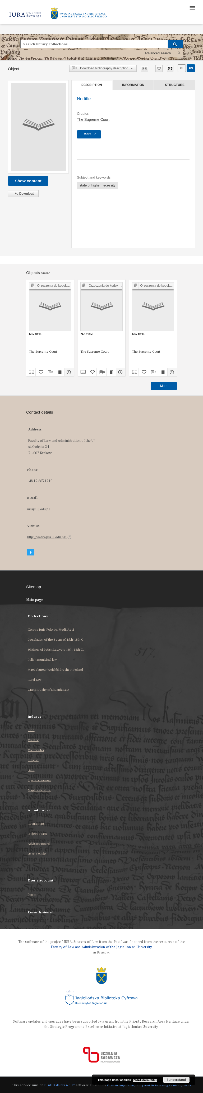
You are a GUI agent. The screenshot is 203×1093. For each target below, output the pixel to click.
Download (23, 193)
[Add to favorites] (159, 68)
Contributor (36, 750)
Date (31, 770)
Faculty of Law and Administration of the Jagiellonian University (101, 947)
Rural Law (34, 680)
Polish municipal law (42, 659)
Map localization (39, 790)
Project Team (37, 834)
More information (145, 1079)
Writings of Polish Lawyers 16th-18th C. (56, 649)
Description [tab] (91, 85)
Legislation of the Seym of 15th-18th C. (56, 639)
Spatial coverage (39, 780)
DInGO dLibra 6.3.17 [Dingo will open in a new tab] (59, 1085)
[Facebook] (30, 552)
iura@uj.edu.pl (38, 509)
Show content (28, 181)
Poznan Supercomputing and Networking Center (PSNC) (149, 1085)
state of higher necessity (98, 185)
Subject (33, 760)
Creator (33, 740)
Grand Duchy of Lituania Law (48, 690)
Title (31, 730)
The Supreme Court (93, 119)
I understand (176, 1080)
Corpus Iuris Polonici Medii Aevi (51, 629)
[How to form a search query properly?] (179, 53)
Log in (32, 894)
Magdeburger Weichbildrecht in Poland (55, 670)
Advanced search (158, 53)
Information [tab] (133, 85)
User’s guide (37, 854)
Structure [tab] (174, 85)
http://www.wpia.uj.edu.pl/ (49, 537)
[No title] (38, 127)
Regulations (36, 824)
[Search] (175, 44)
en (191, 68)
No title (35, 334)
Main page (34, 599)
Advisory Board (39, 844)
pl (181, 68)
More (163, 386)
